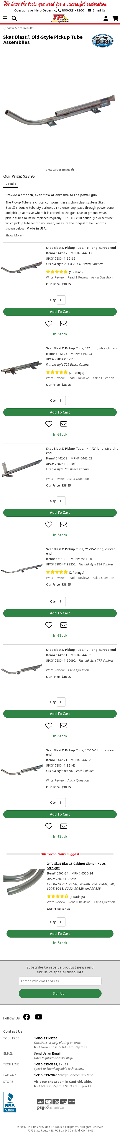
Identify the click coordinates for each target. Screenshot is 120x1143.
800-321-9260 (71, 10)
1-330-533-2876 (45, 1075)
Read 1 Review (77, 277)
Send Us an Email (47, 1053)
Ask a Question (102, 277)
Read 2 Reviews (78, 378)
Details (10, 184)
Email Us (97, 10)
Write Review (55, 277)
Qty (53, 300)
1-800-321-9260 (45, 1038)
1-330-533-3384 (45, 1064)
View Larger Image (60, 169)
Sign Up (60, 993)
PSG (50, 1107)
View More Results (20, 28)
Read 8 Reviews (79, 902)
